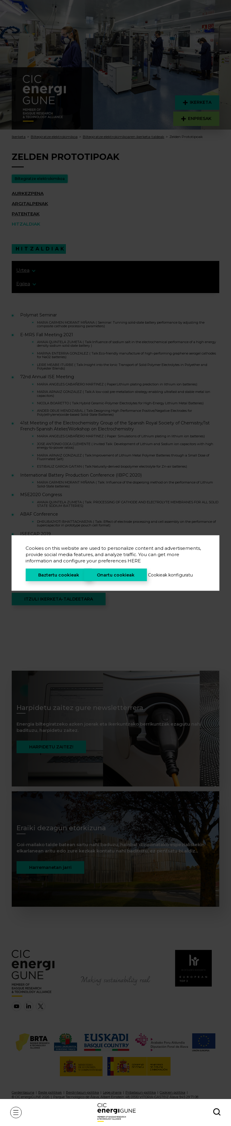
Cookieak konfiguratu (170, 575)
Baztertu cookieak (58, 575)
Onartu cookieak (115, 575)
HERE (134, 561)
